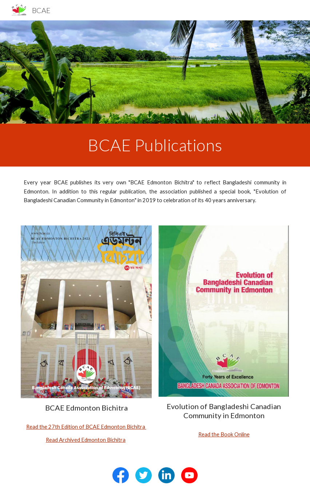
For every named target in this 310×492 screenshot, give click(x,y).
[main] (155, 145)
